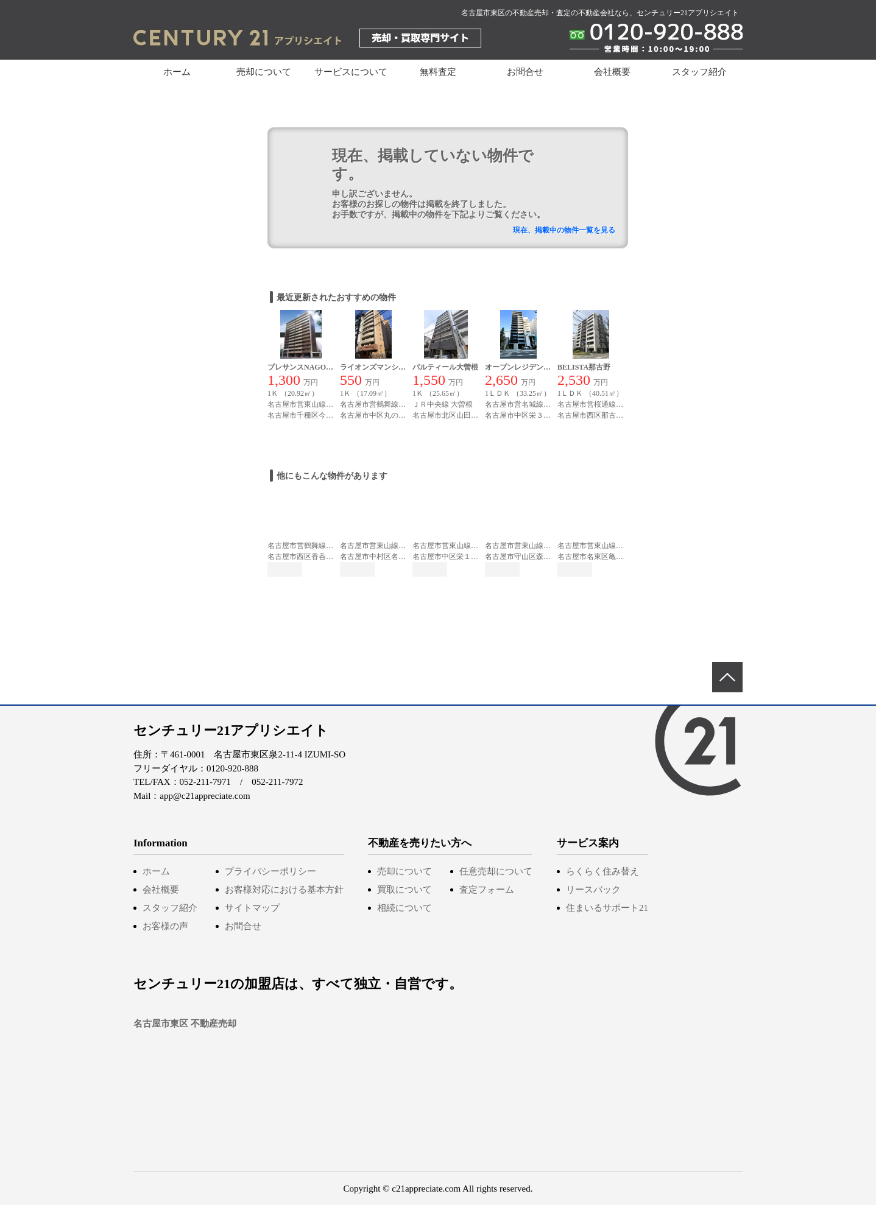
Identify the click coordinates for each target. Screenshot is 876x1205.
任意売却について (495, 871)
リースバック (593, 889)
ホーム (177, 72)
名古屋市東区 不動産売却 (184, 1023)
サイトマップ (252, 908)
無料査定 (438, 72)
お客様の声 (165, 926)
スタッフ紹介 (699, 72)
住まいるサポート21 (607, 908)
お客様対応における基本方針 (284, 889)
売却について (404, 871)
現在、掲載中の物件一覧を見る (564, 230)
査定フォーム (486, 889)
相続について (404, 908)
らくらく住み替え (602, 871)
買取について (404, 889)
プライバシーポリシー (270, 871)
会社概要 (612, 72)
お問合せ (525, 72)
